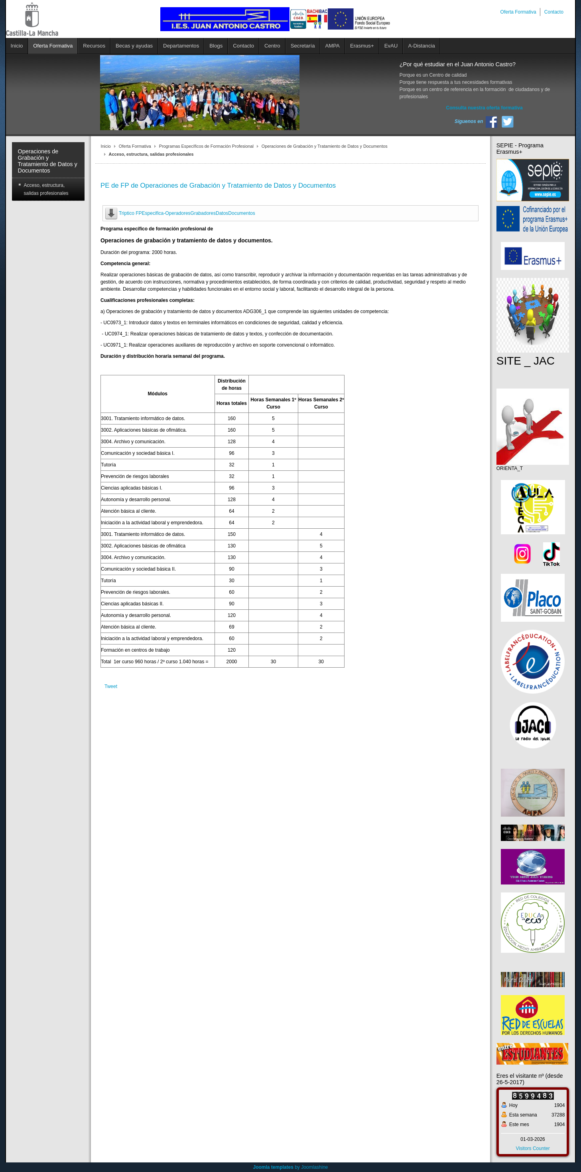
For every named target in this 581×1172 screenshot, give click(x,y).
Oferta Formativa (135, 146)
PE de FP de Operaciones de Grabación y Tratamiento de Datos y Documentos (218, 185)
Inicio (106, 146)
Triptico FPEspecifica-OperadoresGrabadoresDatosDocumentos (187, 213)
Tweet (110, 686)
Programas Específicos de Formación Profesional (206, 146)
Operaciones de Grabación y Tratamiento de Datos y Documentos (325, 146)
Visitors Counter (532, 1148)
